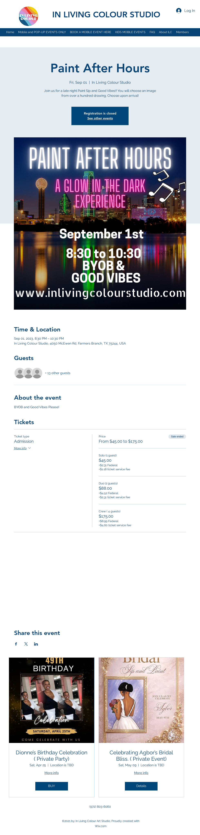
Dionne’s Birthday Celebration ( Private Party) (51, 755)
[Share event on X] (26, 644)
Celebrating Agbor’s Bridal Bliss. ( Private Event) (141, 755)
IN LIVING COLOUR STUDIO (106, 14)
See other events (100, 118)
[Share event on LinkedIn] (36, 644)
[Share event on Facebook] (16, 644)
